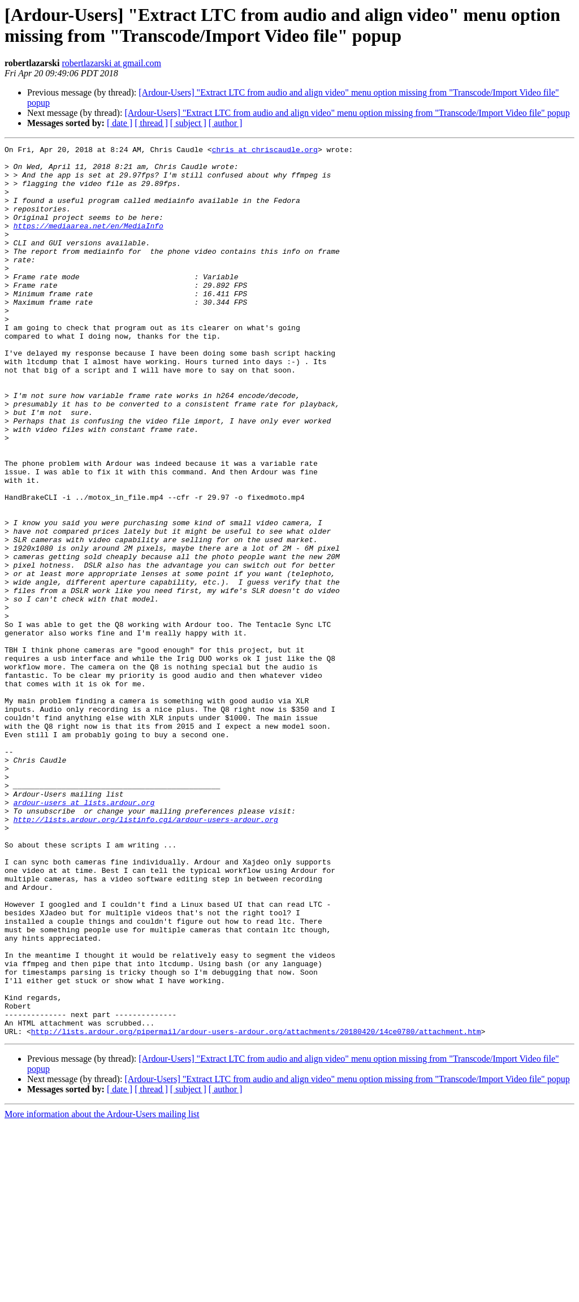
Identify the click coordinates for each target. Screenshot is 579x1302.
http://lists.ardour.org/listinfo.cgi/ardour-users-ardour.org (146, 955)
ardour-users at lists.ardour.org (84, 934)
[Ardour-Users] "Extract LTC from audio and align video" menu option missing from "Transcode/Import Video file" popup (346, 113)
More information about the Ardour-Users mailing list (102, 1292)
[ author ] (226, 123)
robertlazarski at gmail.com (111, 63)
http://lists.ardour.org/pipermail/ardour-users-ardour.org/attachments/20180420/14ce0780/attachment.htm (256, 1209)
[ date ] (119, 123)
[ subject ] (188, 123)
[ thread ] (151, 123)
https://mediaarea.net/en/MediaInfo (88, 242)
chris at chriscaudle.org (265, 151)
